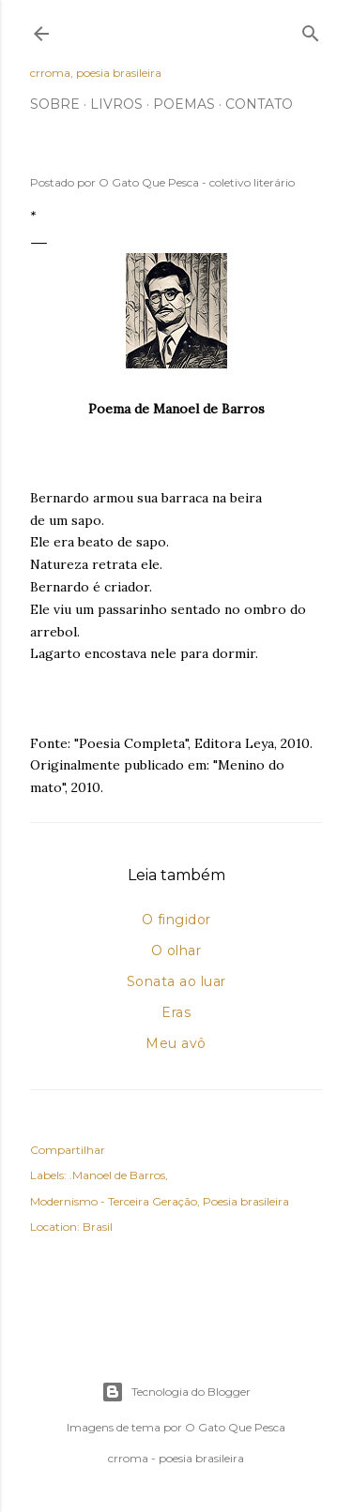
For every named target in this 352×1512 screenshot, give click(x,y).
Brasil (98, 1227)
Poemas (184, 104)
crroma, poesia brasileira (95, 73)
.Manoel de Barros (117, 1175)
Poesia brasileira (246, 1201)
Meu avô (176, 1043)
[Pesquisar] (310, 29)
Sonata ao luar (176, 981)
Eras (176, 1012)
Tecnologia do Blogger (176, 1392)
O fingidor (176, 919)
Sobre (55, 104)
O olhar (176, 950)
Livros (116, 104)
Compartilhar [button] (67, 1150)
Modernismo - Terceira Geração (113, 1201)
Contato (259, 104)
